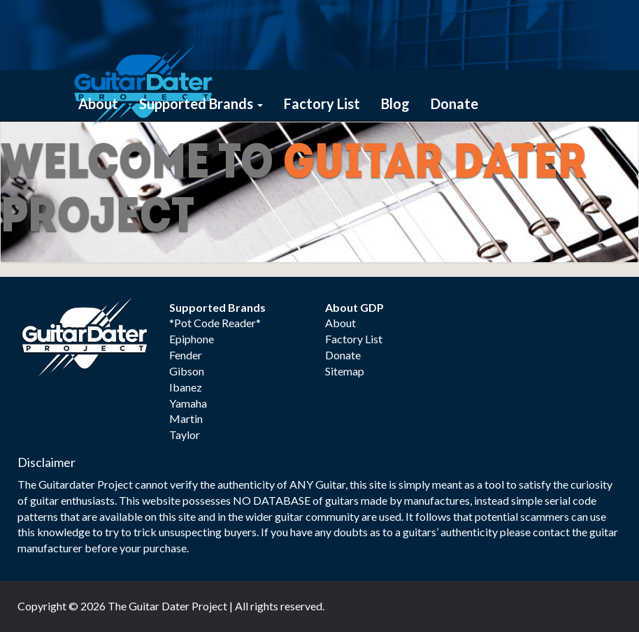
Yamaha (188, 403)
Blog (395, 103)
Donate (454, 103)
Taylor (184, 434)
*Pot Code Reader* (215, 322)
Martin (186, 418)
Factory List (322, 103)
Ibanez (185, 387)
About (98, 103)
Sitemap (344, 371)
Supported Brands (201, 103)
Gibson (186, 371)
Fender (185, 354)
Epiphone (191, 338)
